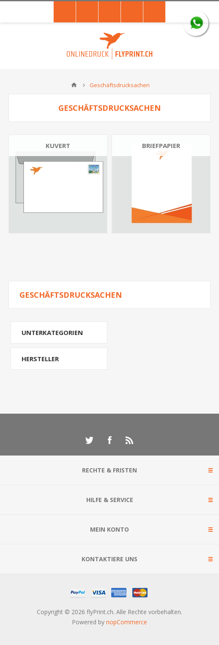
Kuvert (58, 145)
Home (74, 85)
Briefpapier (161, 145)
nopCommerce (126, 622)
